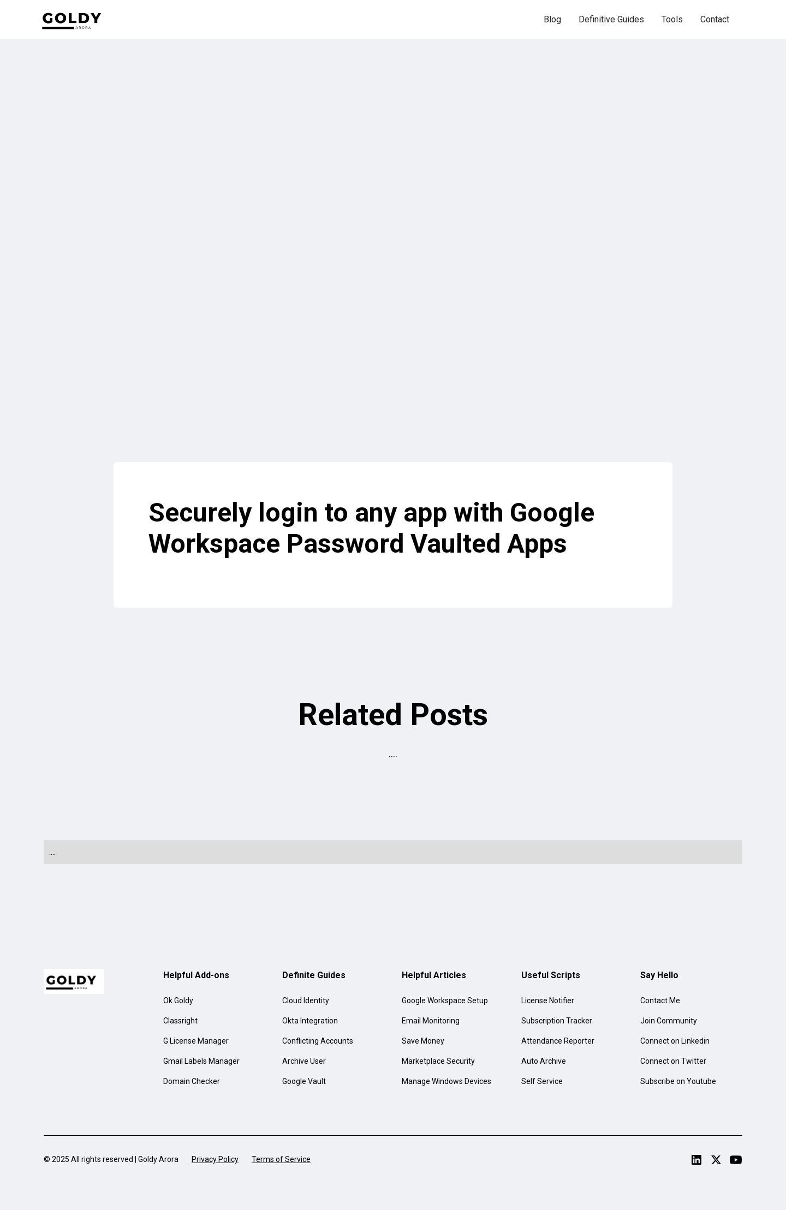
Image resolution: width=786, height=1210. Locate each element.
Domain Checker (191, 1081)
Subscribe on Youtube (678, 1081)
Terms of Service (281, 1159)
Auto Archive (543, 1061)
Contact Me (660, 1000)
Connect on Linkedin (675, 1041)
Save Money (423, 1041)
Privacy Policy (215, 1159)
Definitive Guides (611, 19)
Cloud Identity (305, 1000)
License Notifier (547, 1000)
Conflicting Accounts (317, 1041)
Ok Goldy (178, 1000)
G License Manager (196, 1041)
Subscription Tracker (556, 1020)
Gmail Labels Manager (201, 1061)
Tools (672, 19)
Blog (552, 19)
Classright (180, 1020)
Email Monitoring (431, 1020)
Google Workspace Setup (445, 1000)
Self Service (542, 1081)
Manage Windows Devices (446, 1081)
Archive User (304, 1061)
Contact (714, 19)
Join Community (668, 1020)
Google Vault (304, 1081)
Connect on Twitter (673, 1061)
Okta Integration (310, 1020)
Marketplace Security (438, 1061)
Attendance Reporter (557, 1041)
